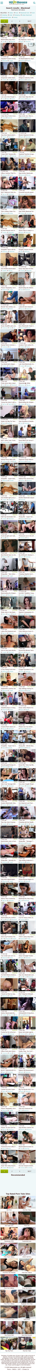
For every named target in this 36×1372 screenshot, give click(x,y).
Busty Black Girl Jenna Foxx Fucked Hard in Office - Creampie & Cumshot (27, 440)
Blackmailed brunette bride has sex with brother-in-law (27, 1146)
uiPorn (15, 76)
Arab (21, 251)
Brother (11, 213)
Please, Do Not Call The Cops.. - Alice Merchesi (9, 1127)
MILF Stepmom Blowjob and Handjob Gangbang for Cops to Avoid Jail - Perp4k (27, 994)
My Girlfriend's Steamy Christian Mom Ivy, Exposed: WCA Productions (27, 555)
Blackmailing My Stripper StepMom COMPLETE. (27, 402)
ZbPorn (33, 190)
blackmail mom (25, 13)
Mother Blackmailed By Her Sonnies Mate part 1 (9, 1013)
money (15, 17)
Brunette (11, 480)
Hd (16, 1015)
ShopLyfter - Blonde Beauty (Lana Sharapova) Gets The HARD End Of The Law (27, 746)
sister (10, 15)
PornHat (33, 37)
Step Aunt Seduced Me (25, 1108)
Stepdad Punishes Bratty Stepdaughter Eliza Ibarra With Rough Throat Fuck (9, 58)
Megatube (14, 343)
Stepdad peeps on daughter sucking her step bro (9, 707)
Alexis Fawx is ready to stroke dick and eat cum (27, 230)
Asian (3, 118)
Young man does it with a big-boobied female (9, 402)
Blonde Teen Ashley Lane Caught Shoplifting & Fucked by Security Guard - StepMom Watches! (9, 307)
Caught (11, 60)
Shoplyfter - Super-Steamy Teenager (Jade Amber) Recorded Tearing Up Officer (9, 478)
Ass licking (29, 213)
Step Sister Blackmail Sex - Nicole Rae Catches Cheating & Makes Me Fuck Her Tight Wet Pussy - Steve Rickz (27, 211)
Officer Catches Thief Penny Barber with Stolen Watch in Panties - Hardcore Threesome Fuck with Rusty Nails (9, 173)
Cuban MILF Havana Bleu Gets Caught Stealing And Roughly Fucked (9, 154)
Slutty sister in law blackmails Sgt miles (9, 612)
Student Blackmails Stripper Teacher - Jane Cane (9, 803)
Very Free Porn (31, 114)
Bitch (15, 404)
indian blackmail (27, 15)
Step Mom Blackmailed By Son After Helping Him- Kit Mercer (9, 879)
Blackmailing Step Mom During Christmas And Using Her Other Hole (9, 39)
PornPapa (32, 56)
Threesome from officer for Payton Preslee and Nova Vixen (9, 1146)
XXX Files (32, 76)
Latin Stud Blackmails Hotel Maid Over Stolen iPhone (27, 364)
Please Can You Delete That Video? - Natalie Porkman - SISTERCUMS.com (27, 727)
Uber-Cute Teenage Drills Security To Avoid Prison (9, 784)
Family (28, 938)
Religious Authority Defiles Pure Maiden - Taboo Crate (27, 78)
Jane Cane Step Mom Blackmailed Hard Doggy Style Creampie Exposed (27, 97)
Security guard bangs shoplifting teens (9, 765)
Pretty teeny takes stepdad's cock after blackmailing (9, 383)
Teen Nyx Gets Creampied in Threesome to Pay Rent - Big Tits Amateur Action (9, 822)
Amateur (4, 79)
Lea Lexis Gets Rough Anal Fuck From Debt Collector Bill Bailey (9, 97)
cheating (4, 15)
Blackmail (12, 41)
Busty (10, 442)
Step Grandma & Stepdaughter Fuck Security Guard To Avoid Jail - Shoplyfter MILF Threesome (27, 421)
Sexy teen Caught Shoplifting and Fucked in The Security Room (27, 784)
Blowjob (29, 118)
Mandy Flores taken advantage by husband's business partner (9, 459)
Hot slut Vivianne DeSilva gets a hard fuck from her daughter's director (27, 1166)
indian (11, 13)
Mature (28, 60)
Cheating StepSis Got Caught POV (27, 574)
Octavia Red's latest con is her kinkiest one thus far (9, 727)
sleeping (17, 15)
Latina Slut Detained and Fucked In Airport (9, 631)
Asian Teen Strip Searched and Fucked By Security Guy (9, 1166)
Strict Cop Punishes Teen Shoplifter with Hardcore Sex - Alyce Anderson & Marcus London (9, 936)
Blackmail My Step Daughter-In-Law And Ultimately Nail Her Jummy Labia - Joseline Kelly (27, 898)
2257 (19, 1369)
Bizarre (13, 98)
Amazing (22, 270)
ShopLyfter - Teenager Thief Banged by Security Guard (27, 841)
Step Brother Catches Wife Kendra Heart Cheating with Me (27, 1127)
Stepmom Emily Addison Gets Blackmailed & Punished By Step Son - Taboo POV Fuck (27, 459)
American (22, 98)
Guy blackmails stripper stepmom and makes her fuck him (9, 364)
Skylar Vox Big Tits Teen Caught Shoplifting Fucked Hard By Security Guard (9, 421)
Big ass (29, 98)
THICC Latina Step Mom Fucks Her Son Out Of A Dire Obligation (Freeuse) (27, 936)
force (16, 13)
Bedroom (22, 385)
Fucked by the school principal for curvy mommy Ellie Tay (9, 1032)
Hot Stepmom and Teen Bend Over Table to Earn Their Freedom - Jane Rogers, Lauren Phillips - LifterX (27, 803)
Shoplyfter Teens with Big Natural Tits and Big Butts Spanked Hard (9, 249)
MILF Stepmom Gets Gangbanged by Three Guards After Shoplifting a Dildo (9, 192)
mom (33, 13)
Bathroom (22, 442)
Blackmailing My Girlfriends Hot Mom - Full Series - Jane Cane (9, 917)
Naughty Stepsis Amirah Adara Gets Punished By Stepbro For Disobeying (27, 249)
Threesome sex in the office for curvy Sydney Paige (27, 536)
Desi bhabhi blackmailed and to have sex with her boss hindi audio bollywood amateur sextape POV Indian (9, 268)
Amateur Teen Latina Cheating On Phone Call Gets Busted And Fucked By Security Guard (27, 345)
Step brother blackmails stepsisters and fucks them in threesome (27, 173)
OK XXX (33, 228)
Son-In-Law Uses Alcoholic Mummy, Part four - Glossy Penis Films (9, 650)
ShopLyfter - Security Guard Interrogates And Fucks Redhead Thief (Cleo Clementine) (9, 860)
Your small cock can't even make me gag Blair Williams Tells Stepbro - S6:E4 (9, 956)
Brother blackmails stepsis (26, 497)
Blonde (28, 175)
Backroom (5, 251)
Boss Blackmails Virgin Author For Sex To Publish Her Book (27, 326)
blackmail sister (6, 17)
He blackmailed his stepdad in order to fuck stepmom (27, 58)
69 (3, 938)
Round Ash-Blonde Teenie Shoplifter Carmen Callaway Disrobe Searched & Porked (27, 650)
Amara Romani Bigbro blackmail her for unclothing (27, 879)
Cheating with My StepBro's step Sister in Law (27, 822)
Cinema (29, 79)
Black (8, 156)
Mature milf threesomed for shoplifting (27, 1070)
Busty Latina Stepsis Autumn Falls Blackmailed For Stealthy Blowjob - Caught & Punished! (27, 707)
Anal (3, 41)
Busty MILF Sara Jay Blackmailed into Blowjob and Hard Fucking (27, 765)
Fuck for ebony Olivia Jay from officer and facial (27, 917)
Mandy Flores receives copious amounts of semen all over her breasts (9, 345)
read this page (15, 1365)
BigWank (15, 37)
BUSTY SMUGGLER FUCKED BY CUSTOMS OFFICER (9, 1070)
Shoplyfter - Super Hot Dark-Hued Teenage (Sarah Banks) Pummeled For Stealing (9, 746)
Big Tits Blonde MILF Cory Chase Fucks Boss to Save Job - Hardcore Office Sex (27, 1089)
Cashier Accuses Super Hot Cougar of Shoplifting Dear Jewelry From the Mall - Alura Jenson (9, 1089)
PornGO (15, 56)
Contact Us (25, 1369)
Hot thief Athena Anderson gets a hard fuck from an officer (9, 975)
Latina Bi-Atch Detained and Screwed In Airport (27, 307)
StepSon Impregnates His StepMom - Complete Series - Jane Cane (27, 612)
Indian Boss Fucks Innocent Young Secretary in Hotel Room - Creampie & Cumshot (9, 116)
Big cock (4, 194)
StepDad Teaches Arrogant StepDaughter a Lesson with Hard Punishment (27, 154)
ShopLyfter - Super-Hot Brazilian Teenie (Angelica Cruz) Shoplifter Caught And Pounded (27, 517)
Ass (7, 41)
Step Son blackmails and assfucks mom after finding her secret (27, 975)
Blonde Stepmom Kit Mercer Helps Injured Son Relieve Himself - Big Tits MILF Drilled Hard (27, 135)
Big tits (22, 41)
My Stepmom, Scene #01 (26, 39)
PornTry (15, 95)
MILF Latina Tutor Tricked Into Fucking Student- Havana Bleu (9, 440)
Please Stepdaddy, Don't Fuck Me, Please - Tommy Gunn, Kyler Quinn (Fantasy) (9, 288)
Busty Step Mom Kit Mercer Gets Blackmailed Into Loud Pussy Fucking (27, 268)
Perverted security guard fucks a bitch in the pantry (27, 192)
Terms (9, 1369)
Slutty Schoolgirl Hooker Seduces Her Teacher (27, 956)
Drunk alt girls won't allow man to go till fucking (9, 536)
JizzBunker (32, 877)
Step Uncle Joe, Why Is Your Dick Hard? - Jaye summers (27, 116)
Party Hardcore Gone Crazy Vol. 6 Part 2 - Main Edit (27, 631)
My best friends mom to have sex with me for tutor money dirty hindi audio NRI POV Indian (9, 230)
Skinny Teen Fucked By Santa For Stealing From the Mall (9, 898)
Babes (10, 843)
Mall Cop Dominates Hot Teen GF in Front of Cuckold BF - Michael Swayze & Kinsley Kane (9, 517)
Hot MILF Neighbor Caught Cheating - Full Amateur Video (27, 593)
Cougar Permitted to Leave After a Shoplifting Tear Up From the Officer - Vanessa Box (27, 669)
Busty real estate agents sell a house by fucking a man (27, 1032)
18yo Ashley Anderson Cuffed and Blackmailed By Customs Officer (27, 860)
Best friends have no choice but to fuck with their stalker (9, 555)
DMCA (14, 1369)
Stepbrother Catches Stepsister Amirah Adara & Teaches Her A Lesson (9, 688)
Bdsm (8, 98)
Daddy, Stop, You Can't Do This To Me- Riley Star (27, 1051)
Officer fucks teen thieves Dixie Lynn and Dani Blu (9, 1051)
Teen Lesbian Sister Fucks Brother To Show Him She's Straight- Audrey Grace (9, 211)
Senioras (15, 954)
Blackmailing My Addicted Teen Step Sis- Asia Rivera (27, 288)
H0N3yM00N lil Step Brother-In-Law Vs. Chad (27, 1013)
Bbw (27, 824)
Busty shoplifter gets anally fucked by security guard (9, 326)
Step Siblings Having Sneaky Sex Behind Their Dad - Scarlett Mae (27, 688)
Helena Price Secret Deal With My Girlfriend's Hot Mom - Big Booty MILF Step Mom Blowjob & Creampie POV (27, 478)
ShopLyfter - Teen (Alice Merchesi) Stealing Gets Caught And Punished (9, 574)
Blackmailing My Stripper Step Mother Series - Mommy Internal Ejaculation (9, 593)
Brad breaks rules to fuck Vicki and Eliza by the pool (9, 841)
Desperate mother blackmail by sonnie (9, 78)
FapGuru (15, 209)
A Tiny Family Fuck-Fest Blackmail (9, 669)
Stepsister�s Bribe (24, 383)
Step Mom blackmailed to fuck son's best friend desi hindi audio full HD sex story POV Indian (9, 135)
